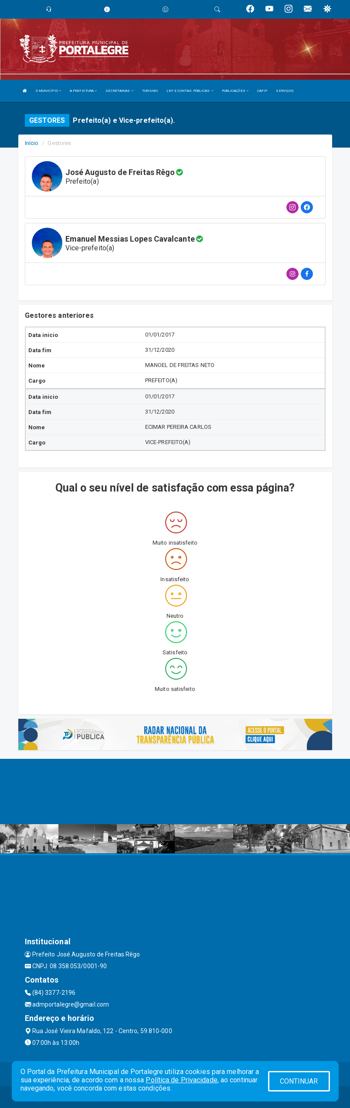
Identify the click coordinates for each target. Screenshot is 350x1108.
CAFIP (262, 91)
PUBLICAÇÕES (235, 91)
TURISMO (150, 91)
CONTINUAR (299, 1081)
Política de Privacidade (181, 1080)
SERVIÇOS (285, 91)
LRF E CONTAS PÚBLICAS (190, 91)
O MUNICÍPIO (48, 91)
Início (32, 143)
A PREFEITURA (83, 91)
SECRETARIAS (119, 91)
